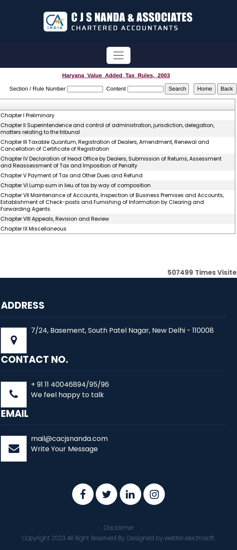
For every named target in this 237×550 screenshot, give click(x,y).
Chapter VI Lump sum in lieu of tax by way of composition (75, 185)
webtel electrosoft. (190, 538)
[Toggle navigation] (118, 55)
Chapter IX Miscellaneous (33, 228)
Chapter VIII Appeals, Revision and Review (54, 219)
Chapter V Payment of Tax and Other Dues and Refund (71, 175)
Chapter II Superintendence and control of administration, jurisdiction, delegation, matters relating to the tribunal (107, 129)
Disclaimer (118, 527)
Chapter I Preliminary (27, 115)
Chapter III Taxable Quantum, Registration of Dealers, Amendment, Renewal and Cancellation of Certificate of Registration (104, 145)
